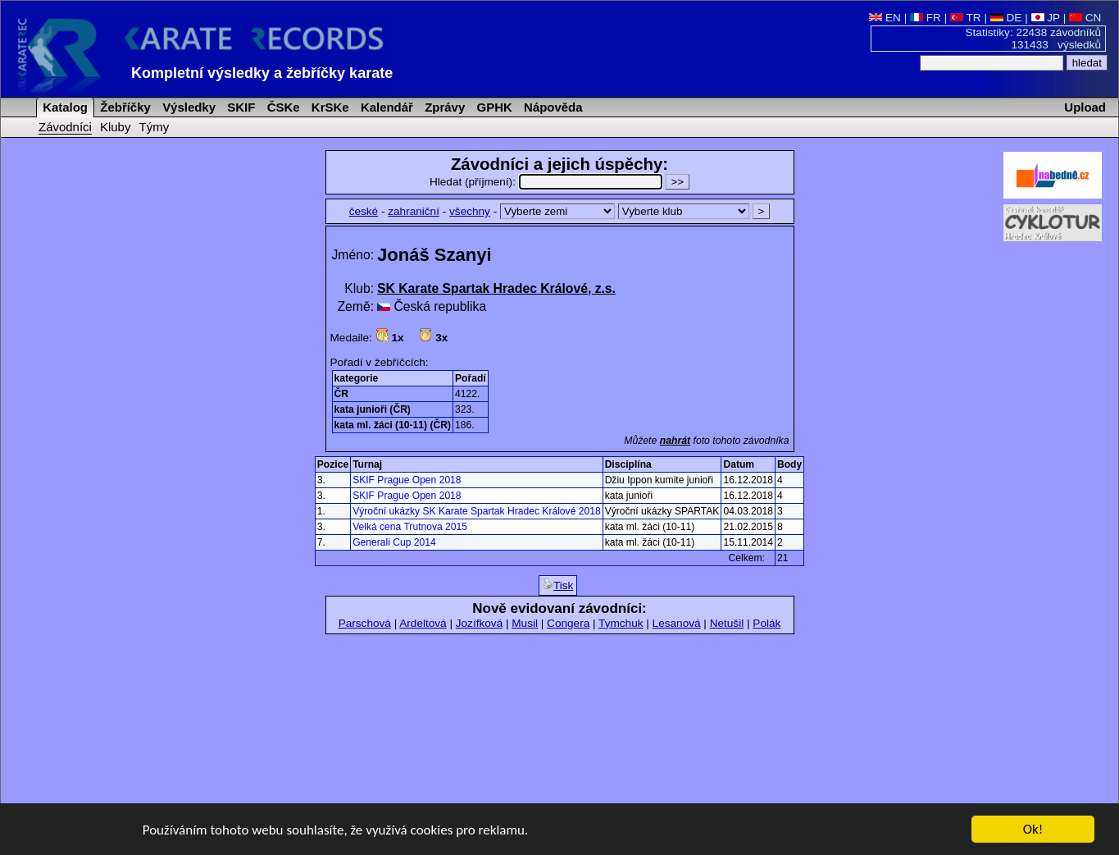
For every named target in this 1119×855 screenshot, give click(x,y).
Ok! (1033, 830)
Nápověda (552, 107)
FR (925, 17)
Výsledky (187, 107)
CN (1085, 17)
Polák (766, 623)
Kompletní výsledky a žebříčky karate (262, 73)
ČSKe (282, 107)
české (364, 211)
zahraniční (413, 211)
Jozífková (479, 623)
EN (885, 17)
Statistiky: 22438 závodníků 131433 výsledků (1034, 38)
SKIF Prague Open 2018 (407, 480)
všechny (469, 211)
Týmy (154, 127)
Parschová (365, 623)
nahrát (675, 440)
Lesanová (677, 623)
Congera (568, 623)
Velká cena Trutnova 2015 (410, 527)
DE (1006, 17)
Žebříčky (124, 107)
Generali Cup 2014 (394, 542)
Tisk (558, 585)
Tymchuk (620, 623)
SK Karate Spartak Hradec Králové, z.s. (496, 288)
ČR (341, 394)
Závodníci (65, 127)
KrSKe (328, 107)
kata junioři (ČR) (372, 409)
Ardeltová (422, 623)
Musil (525, 623)
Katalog (63, 107)
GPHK (492, 107)
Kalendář (385, 107)
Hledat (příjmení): (548, 182)
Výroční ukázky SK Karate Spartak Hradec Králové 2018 (477, 511)
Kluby (115, 127)
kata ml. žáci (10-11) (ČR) (393, 425)
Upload (1085, 107)
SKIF (239, 107)
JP (1045, 17)
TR (965, 17)
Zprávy (443, 107)
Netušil (727, 623)
